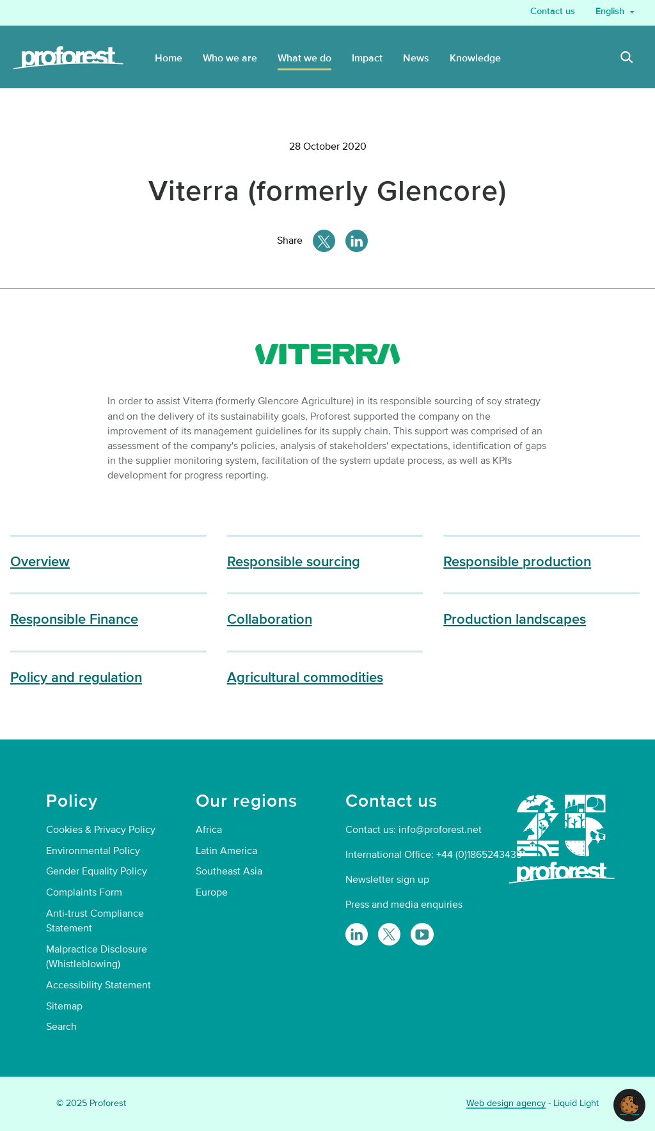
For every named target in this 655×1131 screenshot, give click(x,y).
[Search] (627, 59)
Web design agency (506, 1103)
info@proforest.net (440, 829)
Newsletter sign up (387, 879)
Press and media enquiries (403, 904)
